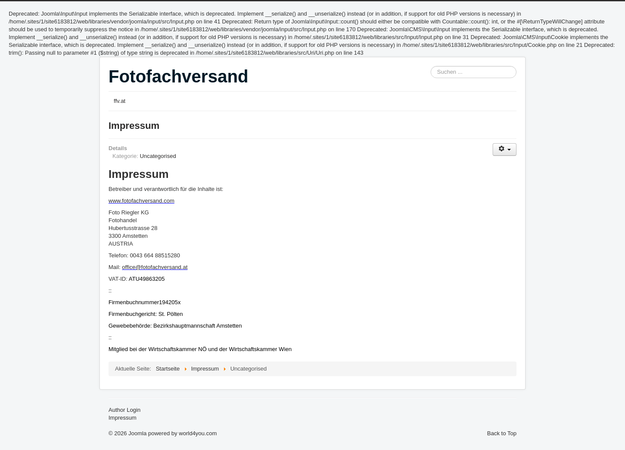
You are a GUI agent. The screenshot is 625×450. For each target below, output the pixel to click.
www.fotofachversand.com (141, 200)
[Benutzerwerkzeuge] (504, 149)
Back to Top (501, 433)
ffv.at (119, 101)
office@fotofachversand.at (155, 267)
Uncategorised (158, 156)
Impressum (134, 125)
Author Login (125, 410)
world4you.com (198, 433)
